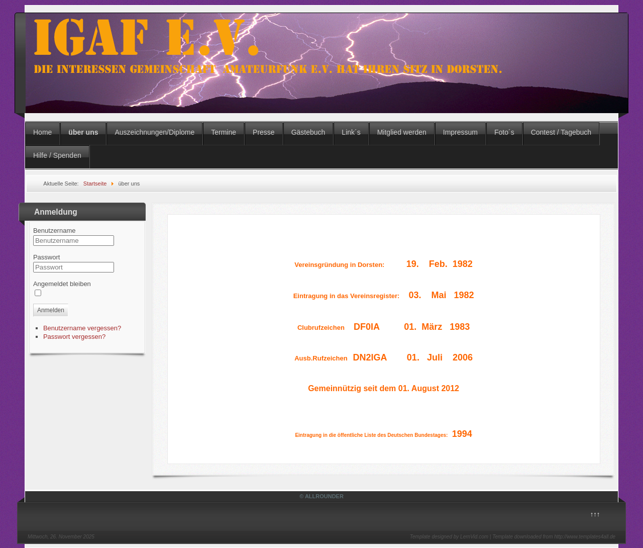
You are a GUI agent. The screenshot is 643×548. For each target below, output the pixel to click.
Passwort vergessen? (74, 336)
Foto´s (504, 132)
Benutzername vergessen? (82, 328)
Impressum (460, 132)
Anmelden (50, 310)
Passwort (46, 257)
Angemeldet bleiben (62, 284)
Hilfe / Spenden (57, 155)
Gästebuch (308, 132)
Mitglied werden (401, 132)
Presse (264, 132)
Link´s (351, 132)
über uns (83, 132)
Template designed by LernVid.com (449, 536)
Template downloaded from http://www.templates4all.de (553, 536)
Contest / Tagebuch (561, 132)
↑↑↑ (595, 514)
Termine (223, 132)
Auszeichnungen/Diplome (154, 132)
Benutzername (54, 230)
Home (42, 132)
